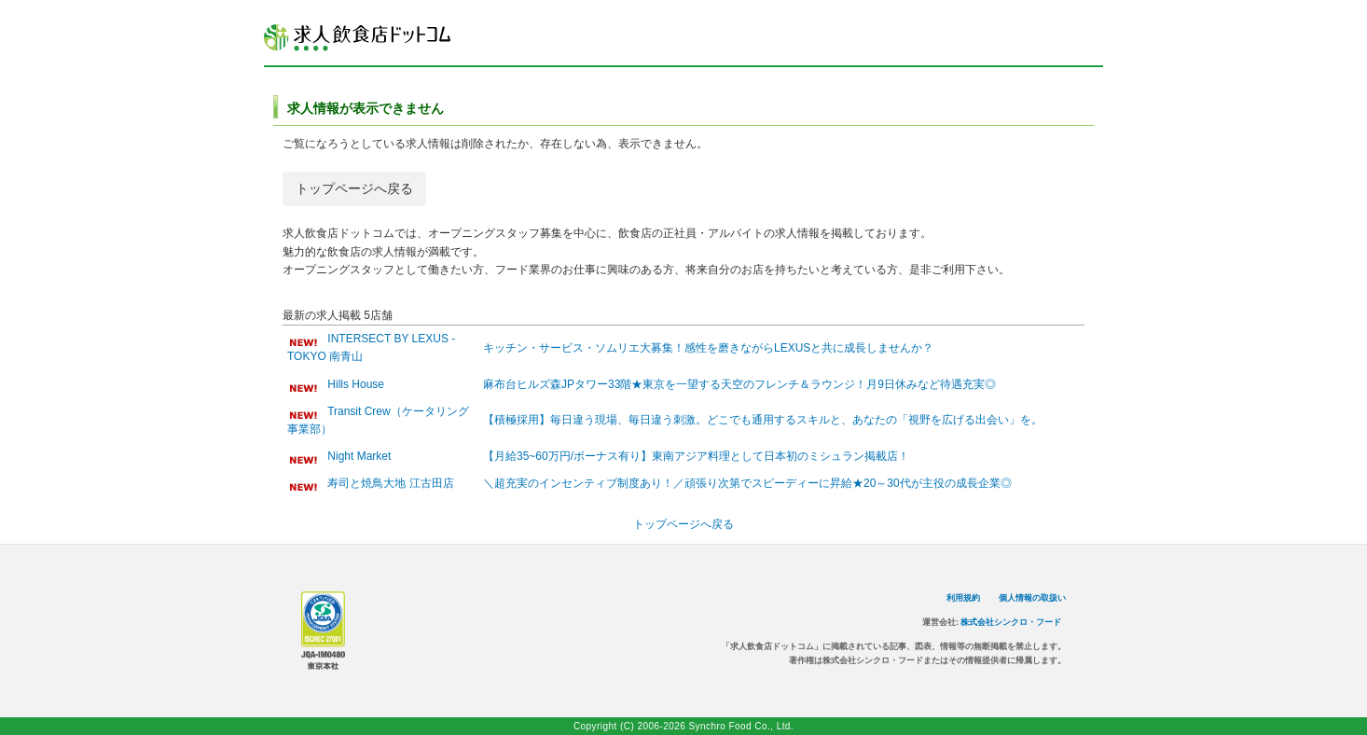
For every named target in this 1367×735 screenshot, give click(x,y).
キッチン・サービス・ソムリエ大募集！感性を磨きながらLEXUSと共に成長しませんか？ (708, 347)
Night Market (359, 456)
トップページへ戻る (354, 188)
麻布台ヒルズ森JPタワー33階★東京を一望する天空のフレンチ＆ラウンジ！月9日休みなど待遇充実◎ (739, 384)
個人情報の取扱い (1032, 598)
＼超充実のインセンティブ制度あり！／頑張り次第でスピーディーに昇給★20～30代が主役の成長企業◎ (747, 483)
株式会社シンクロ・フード (1010, 622)
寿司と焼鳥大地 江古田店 (390, 483)
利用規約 (963, 598)
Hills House (355, 384)
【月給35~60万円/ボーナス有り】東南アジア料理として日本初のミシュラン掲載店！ (696, 456)
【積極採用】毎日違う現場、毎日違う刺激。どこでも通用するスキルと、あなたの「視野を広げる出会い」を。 (763, 419)
